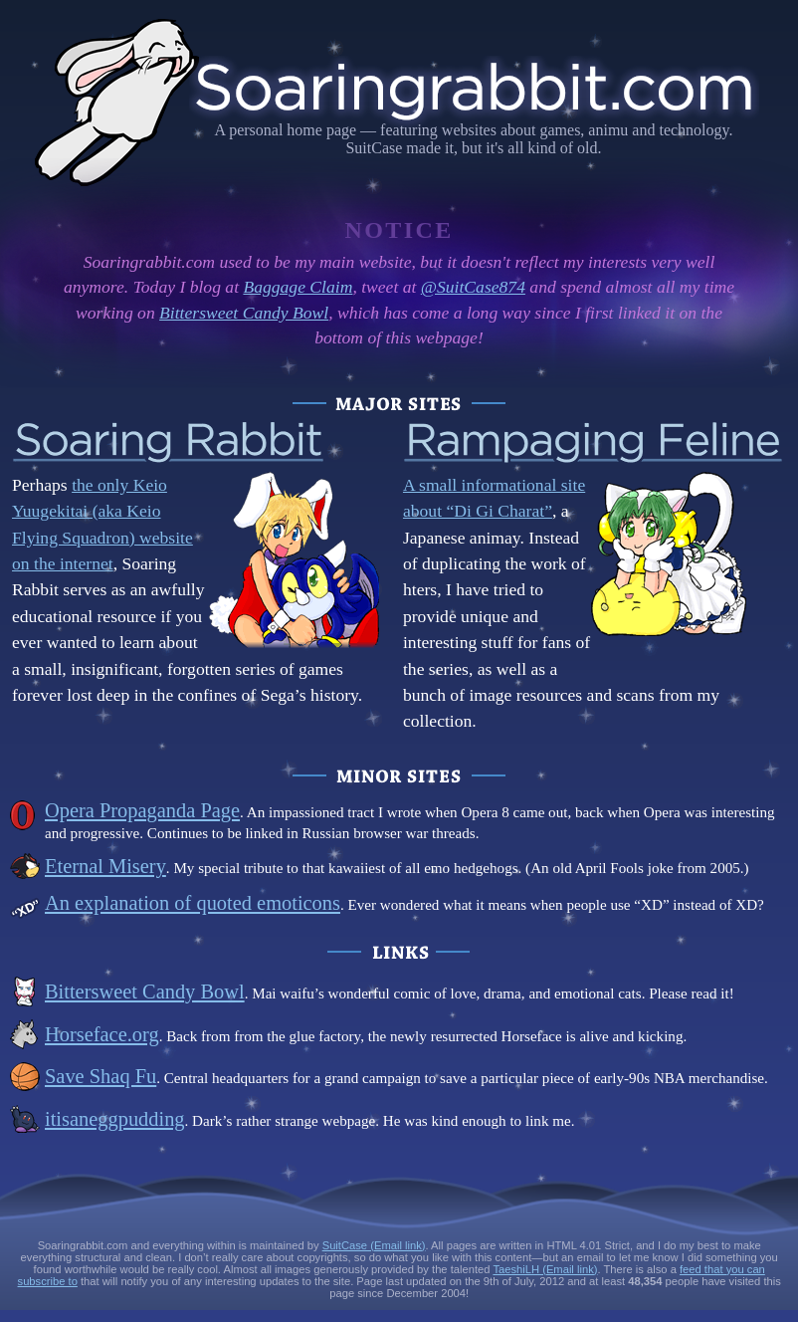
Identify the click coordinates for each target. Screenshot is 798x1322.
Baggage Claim (297, 287)
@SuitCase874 (473, 287)
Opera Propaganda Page (142, 810)
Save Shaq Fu (100, 1076)
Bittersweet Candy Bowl (243, 313)
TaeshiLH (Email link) (545, 1269)
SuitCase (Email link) (374, 1245)
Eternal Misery (105, 866)
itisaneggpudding (115, 1119)
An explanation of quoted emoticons (192, 903)
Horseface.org (102, 1034)
